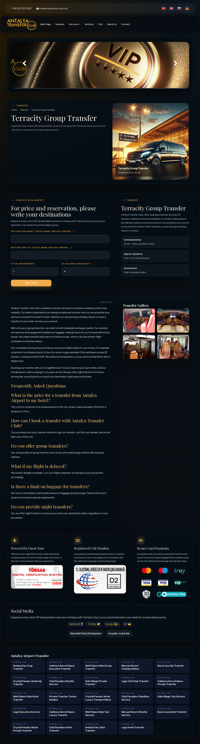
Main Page (45, 24)
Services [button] (74, 24)
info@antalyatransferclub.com (52, 8)
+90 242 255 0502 (20, 8)
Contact (125, 24)
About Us (112, 24)
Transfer (24, 109)
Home (14, 109)
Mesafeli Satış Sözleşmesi (85, 633)
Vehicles (89, 24)
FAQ (100, 24)
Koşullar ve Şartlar (119, 633)
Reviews (60, 24)
